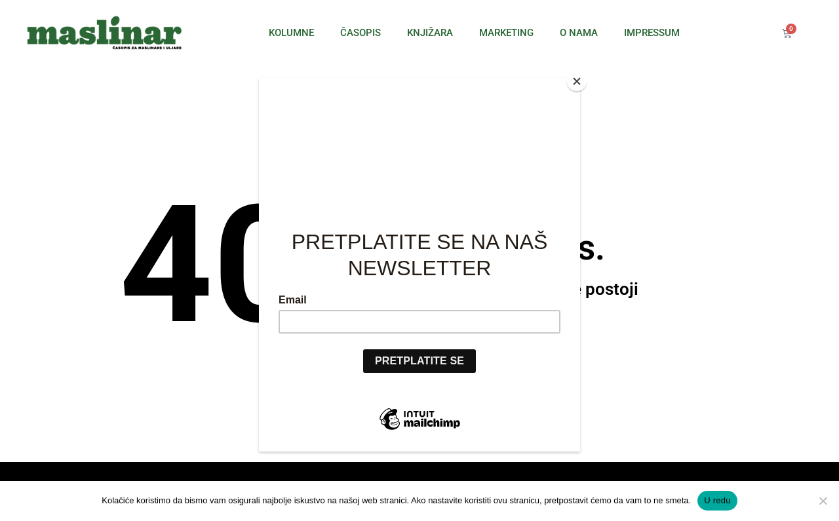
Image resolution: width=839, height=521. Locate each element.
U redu (717, 500)
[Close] (577, 81)
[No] (822, 500)
